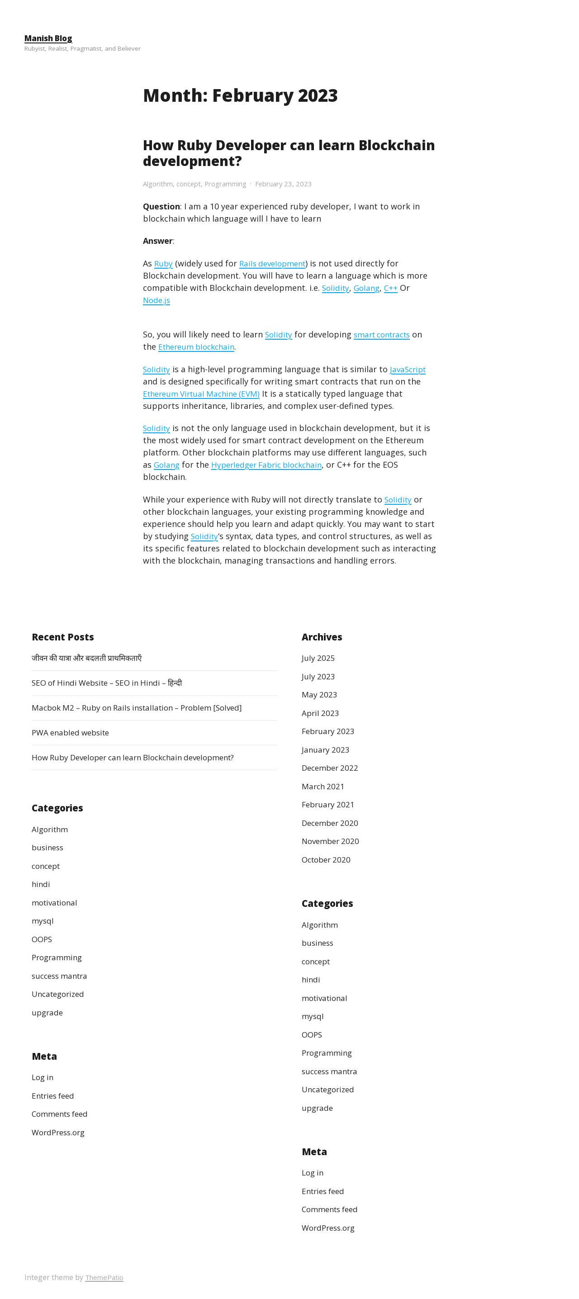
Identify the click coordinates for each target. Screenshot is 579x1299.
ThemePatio (105, 1277)
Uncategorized (60, 993)
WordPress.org (61, 1131)
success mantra (62, 975)
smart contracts (387, 333)
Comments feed (63, 1113)
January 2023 (326, 749)
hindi (41, 883)
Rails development (276, 262)
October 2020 (328, 858)
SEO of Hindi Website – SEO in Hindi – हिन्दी (114, 682)
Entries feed (55, 1095)
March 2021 (324, 785)
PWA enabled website (74, 732)
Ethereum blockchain (199, 346)
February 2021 (329, 804)
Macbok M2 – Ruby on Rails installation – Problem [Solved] (146, 707)
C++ (395, 287)
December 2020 (332, 822)
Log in (44, 1076)
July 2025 (319, 657)
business (49, 846)
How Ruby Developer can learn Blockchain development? (253, 152)
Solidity (336, 287)
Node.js (157, 299)
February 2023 (329, 730)
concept (193, 183)
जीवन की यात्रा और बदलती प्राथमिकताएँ (92, 657)
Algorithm (159, 183)
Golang (369, 287)
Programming (233, 183)
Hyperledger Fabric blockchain (272, 464)
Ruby (164, 262)
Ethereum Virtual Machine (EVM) (206, 393)
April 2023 (321, 712)
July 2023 (319, 675)
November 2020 (332, 840)
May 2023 (320, 694)
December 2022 (332, 767)
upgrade (48, 1011)
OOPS (43, 938)
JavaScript (411, 368)
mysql (43, 920)
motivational (56, 901)
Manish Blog (50, 38)
